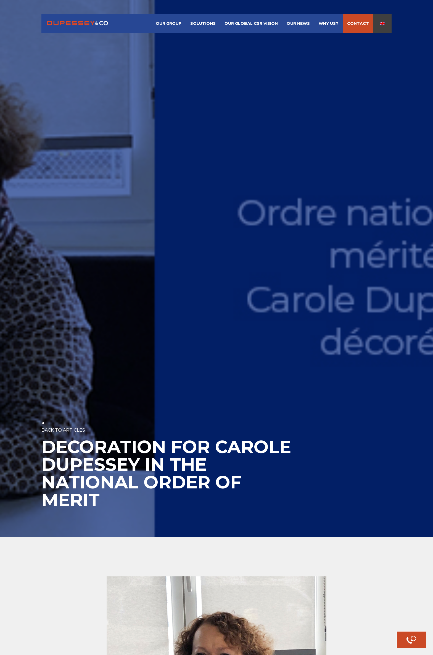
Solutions (203, 23)
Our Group (168, 23)
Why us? (328, 23)
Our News (298, 23)
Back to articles (63, 430)
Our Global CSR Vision (251, 23)
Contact (358, 23)
